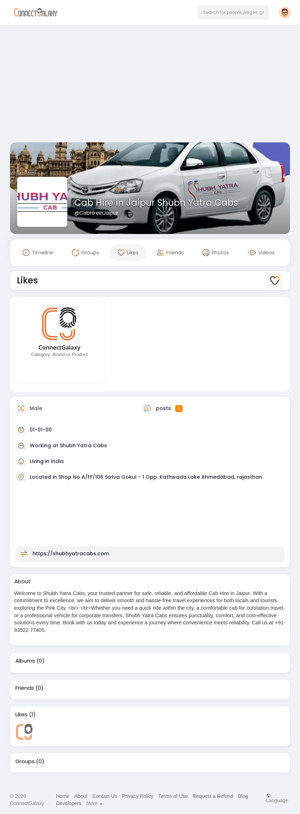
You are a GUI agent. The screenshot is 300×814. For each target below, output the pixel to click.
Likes (21, 714)
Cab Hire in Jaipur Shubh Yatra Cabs (156, 202)
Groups (25, 761)
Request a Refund (213, 796)
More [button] (94, 803)
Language (277, 798)
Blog (243, 796)
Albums (25, 661)
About (81, 796)
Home (62, 796)
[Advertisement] (150, 85)
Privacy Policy (137, 796)
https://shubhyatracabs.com (71, 553)
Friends (24, 688)
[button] (233, 12)
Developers (69, 803)
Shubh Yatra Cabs (83, 445)
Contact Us (104, 796)
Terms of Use (173, 796)
